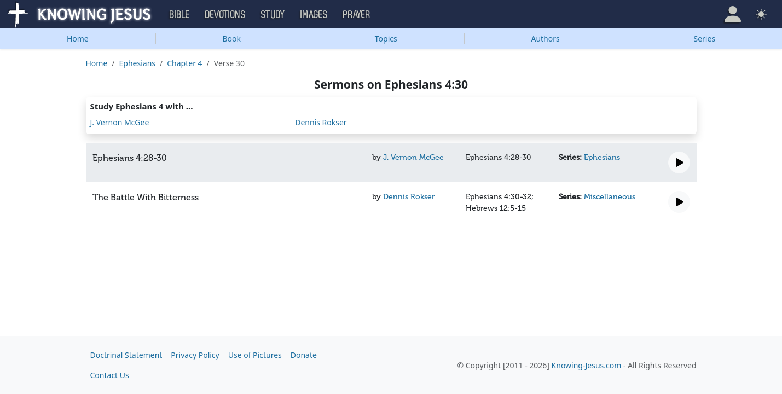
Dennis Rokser (320, 122)
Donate (304, 355)
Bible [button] (180, 15)
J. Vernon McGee (119, 122)
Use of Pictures (255, 355)
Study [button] (273, 15)
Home (78, 38)
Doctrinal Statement (126, 355)
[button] (732, 14)
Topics (386, 38)
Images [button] (314, 15)
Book (231, 38)
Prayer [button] (356, 15)
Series (705, 38)
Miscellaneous (609, 196)
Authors (545, 38)
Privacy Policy (195, 355)
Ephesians (137, 63)
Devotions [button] (225, 15)
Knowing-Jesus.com (587, 365)
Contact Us (109, 375)
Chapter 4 (184, 63)
